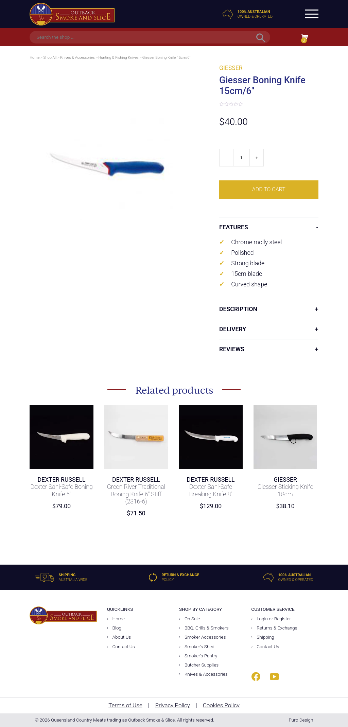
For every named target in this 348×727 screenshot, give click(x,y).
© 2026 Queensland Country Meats (70, 720)
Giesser (231, 68)
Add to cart (268, 189)
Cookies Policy (221, 705)
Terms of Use (125, 705)
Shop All (49, 57)
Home (34, 57)
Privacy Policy (172, 705)
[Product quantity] (241, 157)
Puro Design (301, 720)
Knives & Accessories (77, 57)
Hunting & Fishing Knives (119, 57)
